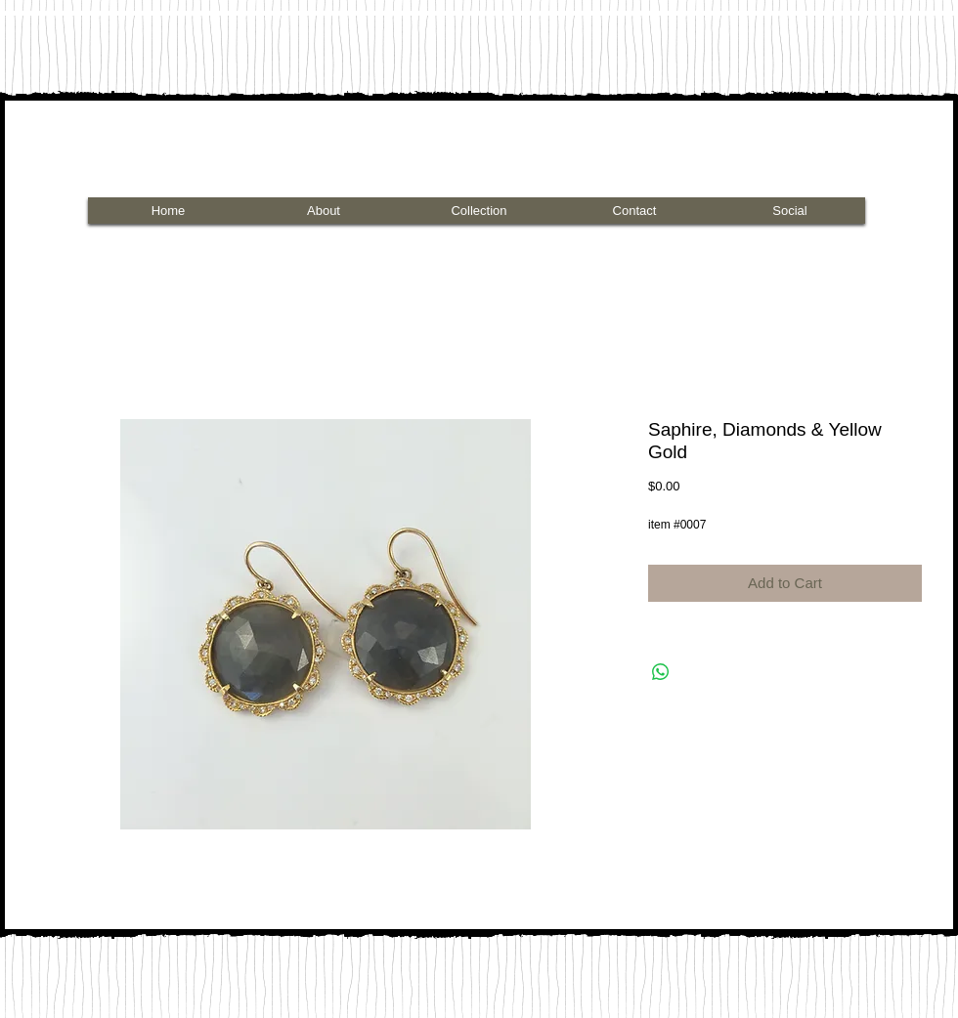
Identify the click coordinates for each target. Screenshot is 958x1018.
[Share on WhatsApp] (661, 672)
